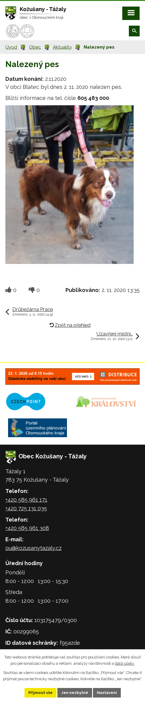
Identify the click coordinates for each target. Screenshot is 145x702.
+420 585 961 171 (26, 500)
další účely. (125, 663)
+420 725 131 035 (26, 508)
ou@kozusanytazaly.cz (33, 548)
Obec (35, 47)
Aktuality (62, 47)
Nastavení (107, 692)
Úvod (11, 47)
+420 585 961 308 (27, 528)
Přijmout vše (40, 692)
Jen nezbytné (74, 692)
